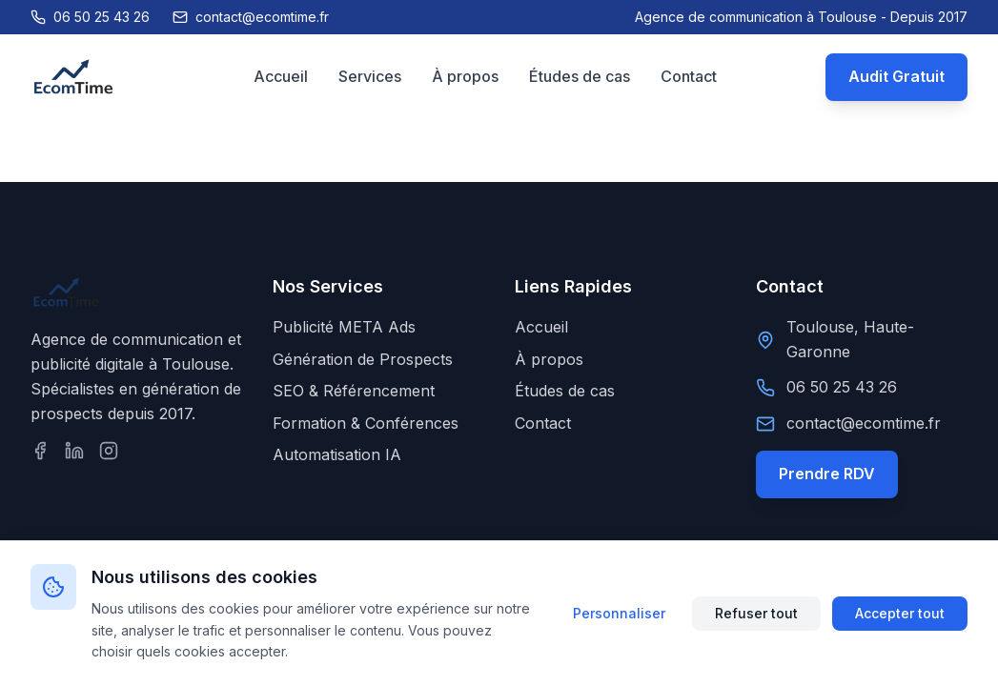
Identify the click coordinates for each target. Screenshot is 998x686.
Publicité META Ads (344, 326)
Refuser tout (756, 613)
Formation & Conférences (365, 423)
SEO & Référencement (354, 390)
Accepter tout (900, 613)
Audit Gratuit (896, 76)
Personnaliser (619, 613)
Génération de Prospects (363, 359)
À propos (465, 76)
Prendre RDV (827, 473)
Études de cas (579, 76)
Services (369, 76)
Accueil (281, 76)
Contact (689, 76)
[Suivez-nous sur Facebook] (40, 450)
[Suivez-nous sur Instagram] (108, 450)
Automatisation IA (337, 454)
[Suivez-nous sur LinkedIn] (74, 450)
